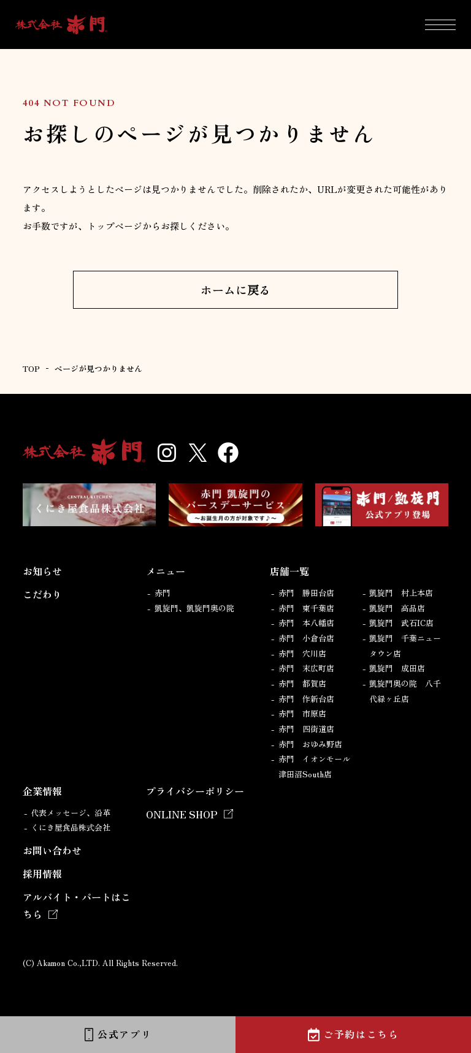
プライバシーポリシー (195, 790)
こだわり (42, 594)
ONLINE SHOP (182, 814)
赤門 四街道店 (306, 728)
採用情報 (42, 873)
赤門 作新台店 (306, 698)
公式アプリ (124, 1034)
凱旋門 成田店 (397, 668)
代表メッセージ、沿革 (70, 812)
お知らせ (42, 571)
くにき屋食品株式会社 (70, 827)
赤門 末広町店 (306, 668)
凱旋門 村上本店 (401, 592)
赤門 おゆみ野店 (310, 744)
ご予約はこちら (361, 1034)
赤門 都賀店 (302, 683)
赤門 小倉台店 (306, 638)
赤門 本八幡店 (306, 622)
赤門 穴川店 (302, 653)
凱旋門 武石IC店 (401, 622)
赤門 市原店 (302, 713)
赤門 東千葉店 (306, 608)
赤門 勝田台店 (306, 592)
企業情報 (42, 790)
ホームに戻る (235, 289)
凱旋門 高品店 (397, 608)
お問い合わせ (52, 850)
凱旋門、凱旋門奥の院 (194, 608)
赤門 (162, 592)
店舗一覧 (289, 571)
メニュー (165, 571)
